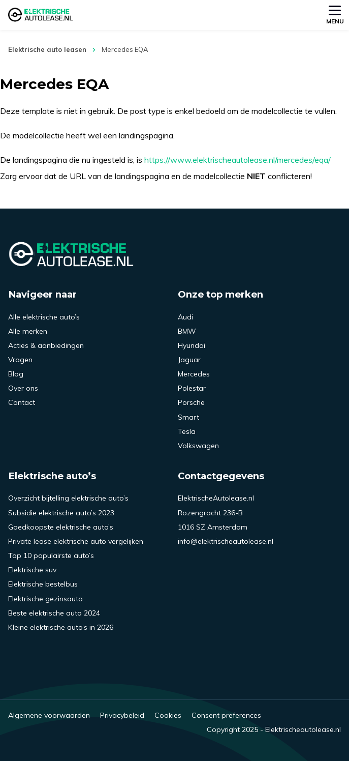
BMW (187, 331)
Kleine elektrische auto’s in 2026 (60, 627)
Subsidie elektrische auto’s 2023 (61, 512)
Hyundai (191, 345)
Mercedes (194, 373)
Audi (185, 316)
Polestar (192, 388)
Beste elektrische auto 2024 (54, 613)
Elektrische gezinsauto (45, 598)
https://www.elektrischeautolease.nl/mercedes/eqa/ (237, 160)
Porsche (191, 402)
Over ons (23, 388)
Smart (188, 417)
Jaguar (189, 359)
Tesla (187, 431)
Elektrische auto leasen (47, 49)
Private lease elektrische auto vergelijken (75, 541)
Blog (15, 373)
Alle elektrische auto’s (44, 316)
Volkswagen (198, 445)
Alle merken (27, 331)
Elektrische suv (32, 569)
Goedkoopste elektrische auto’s (60, 527)
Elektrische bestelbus (43, 584)
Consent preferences (226, 715)
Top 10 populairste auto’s (51, 555)
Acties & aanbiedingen (46, 345)
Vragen (20, 359)
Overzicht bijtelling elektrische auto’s (68, 498)
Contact (21, 402)
